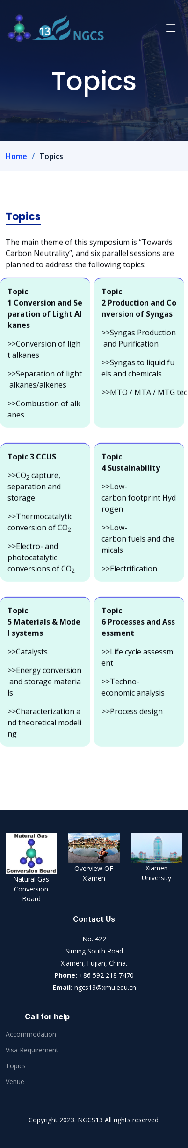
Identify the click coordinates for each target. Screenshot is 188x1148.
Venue (15, 1081)
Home (16, 156)
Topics (16, 1066)
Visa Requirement (32, 1050)
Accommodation (31, 1034)
